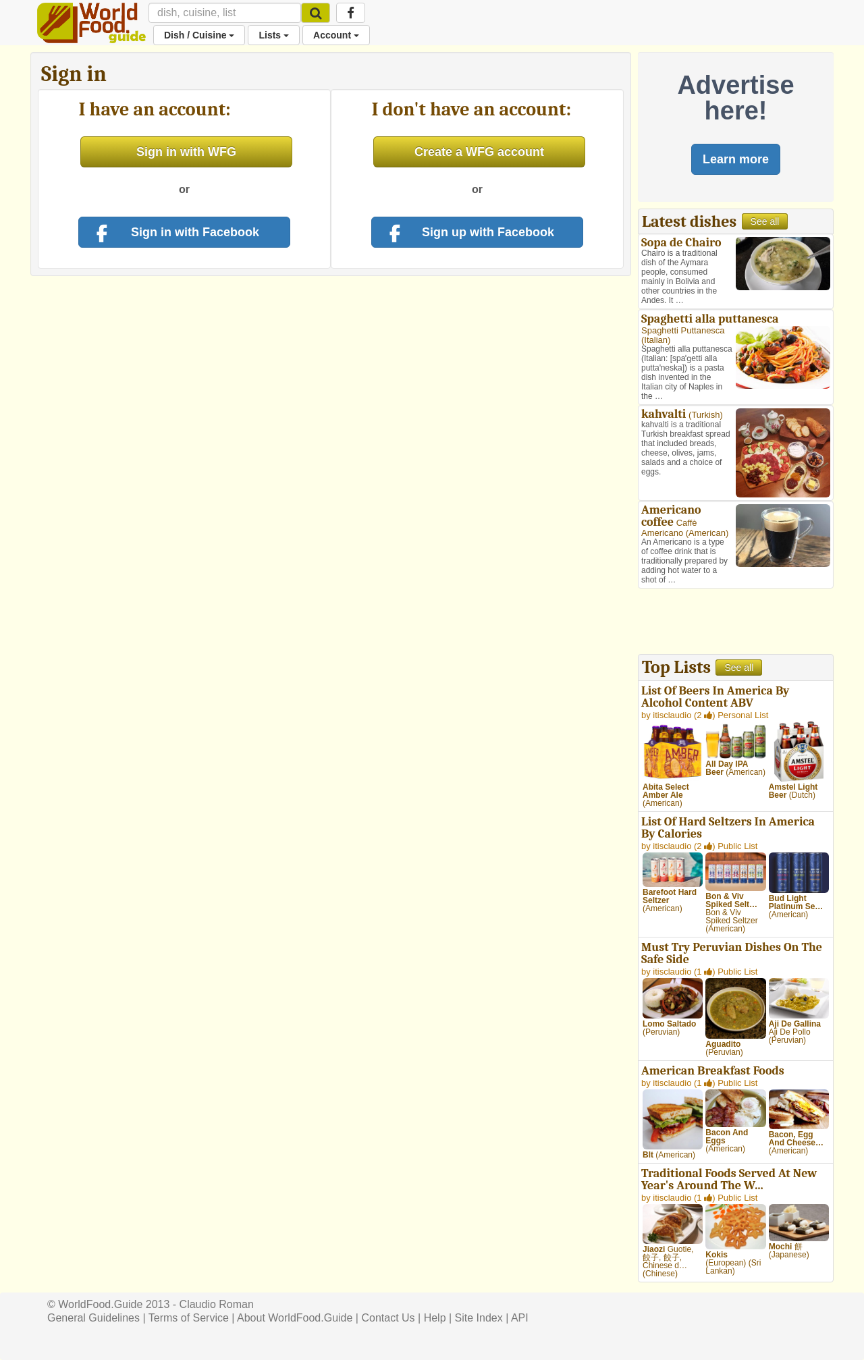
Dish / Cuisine (199, 35)
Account (336, 35)
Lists (274, 35)
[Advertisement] (736, 623)
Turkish (705, 415)
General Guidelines (93, 1318)
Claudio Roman (217, 1304)
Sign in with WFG (186, 152)
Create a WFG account (479, 152)
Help (435, 1318)
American (707, 533)
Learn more (736, 159)
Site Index (479, 1318)
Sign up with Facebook (468, 234)
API (520, 1318)
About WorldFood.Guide (294, 1318)
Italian (656, 340)
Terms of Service (188, 1318)
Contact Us (387, 1318)
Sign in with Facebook (174, 234)
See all (765, 221)
